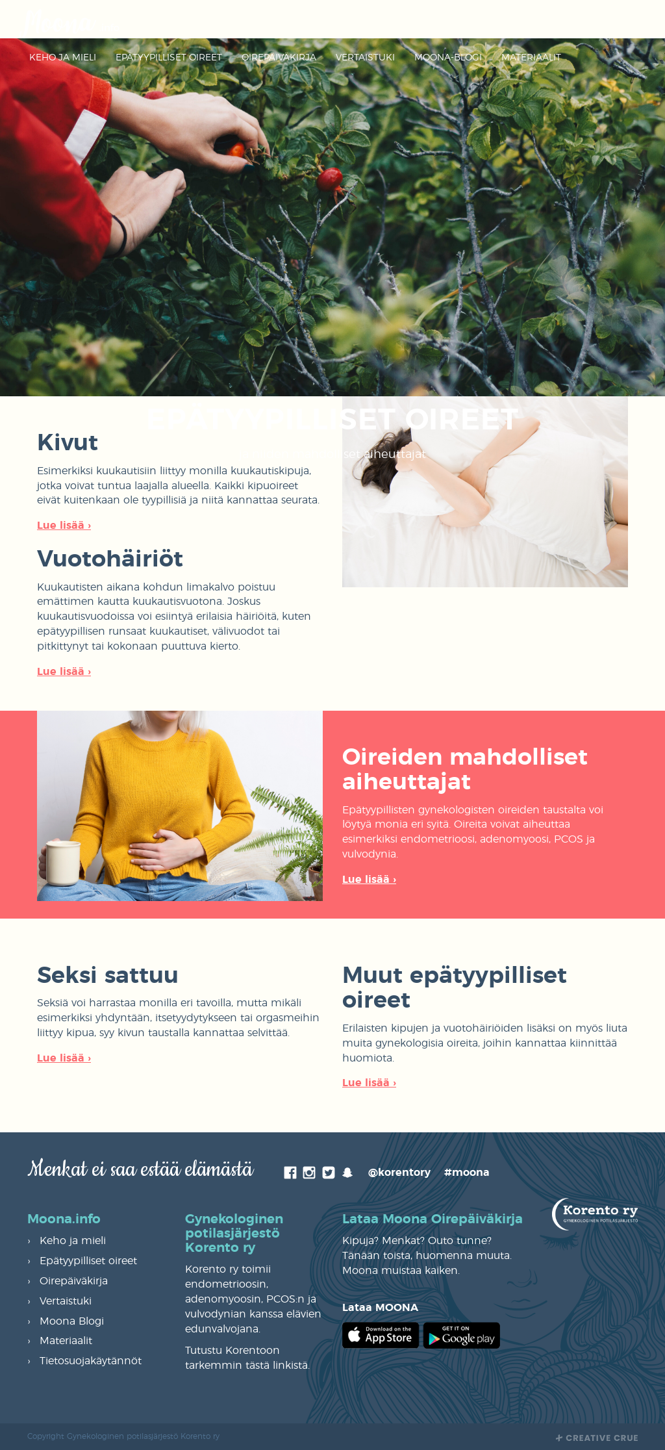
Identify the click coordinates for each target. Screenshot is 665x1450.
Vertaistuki (365, 57)
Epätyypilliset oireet (169, 57)
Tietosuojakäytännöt (91, 1361)
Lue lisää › (64, 525)
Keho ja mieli (62, 57)
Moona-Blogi (448, 57)
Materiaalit (531, 57)
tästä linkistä (276, 1365)
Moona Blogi (72, 1321)
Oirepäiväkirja (279, 57)
